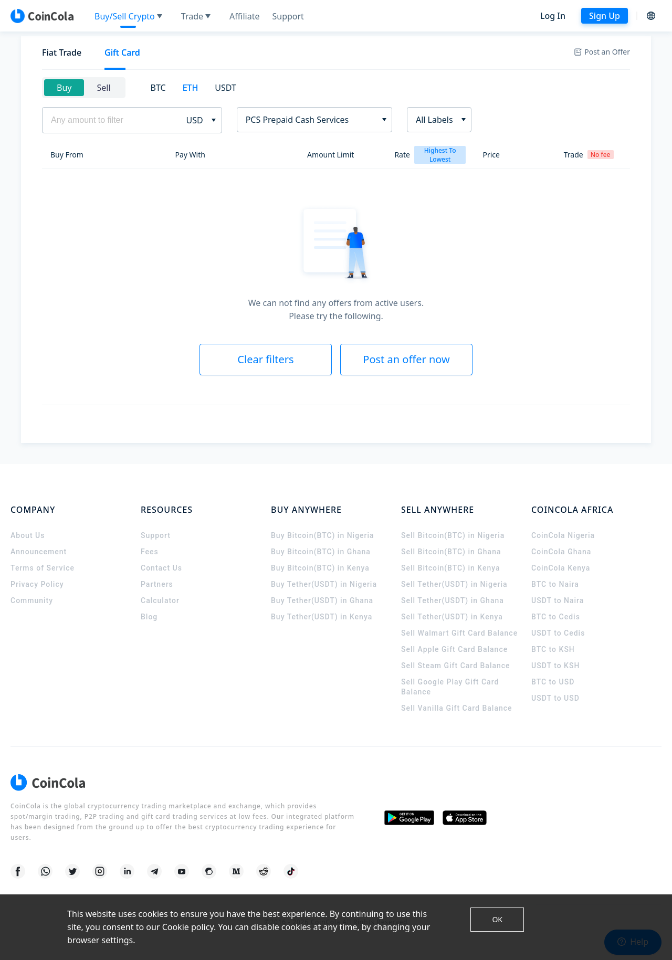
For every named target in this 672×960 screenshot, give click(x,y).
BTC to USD (552, 682)
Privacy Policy (37, 584)
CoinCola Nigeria (563, 535)
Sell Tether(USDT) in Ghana (452, 600)
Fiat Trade (61, 52)
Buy (64, 87)
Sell (103, 87)
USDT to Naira (557, 600)
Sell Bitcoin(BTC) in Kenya (450, 568)
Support (156, 535)
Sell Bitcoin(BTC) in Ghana (451, 551)
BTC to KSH (553, 649)
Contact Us (161, 568)
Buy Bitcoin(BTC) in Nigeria (322, 535)
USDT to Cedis (558, 633)
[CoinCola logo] (42, 15)
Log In (552, 16)
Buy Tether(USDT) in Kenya (321, 617)
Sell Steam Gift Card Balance (455, 665)
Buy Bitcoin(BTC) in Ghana (321, 551)
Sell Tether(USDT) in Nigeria (454, 584)
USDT (225, 87)
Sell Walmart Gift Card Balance (459, 633)
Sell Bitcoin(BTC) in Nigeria (453, 535)
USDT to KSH (555, 665)
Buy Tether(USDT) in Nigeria (324, 584)
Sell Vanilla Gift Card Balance (456, 708)
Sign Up (604, 16)
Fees (150, 551)
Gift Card (122, 52)
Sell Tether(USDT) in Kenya (452, 617)
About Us (27, 535)
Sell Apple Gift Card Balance (454, 649)
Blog (149, 617)
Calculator (160, 600)
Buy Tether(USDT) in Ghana (322, 600)
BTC (158, 87)
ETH (190, 87)
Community (31, 600)
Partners (157, 584)
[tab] (61, 52)
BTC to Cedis (555, 617)
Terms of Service (42, 568)
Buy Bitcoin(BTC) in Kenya (320, 568)
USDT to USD (555, 698)
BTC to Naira (555, 584)
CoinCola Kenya (560, 568)
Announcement (38, 551)
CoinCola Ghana (561, 551)
